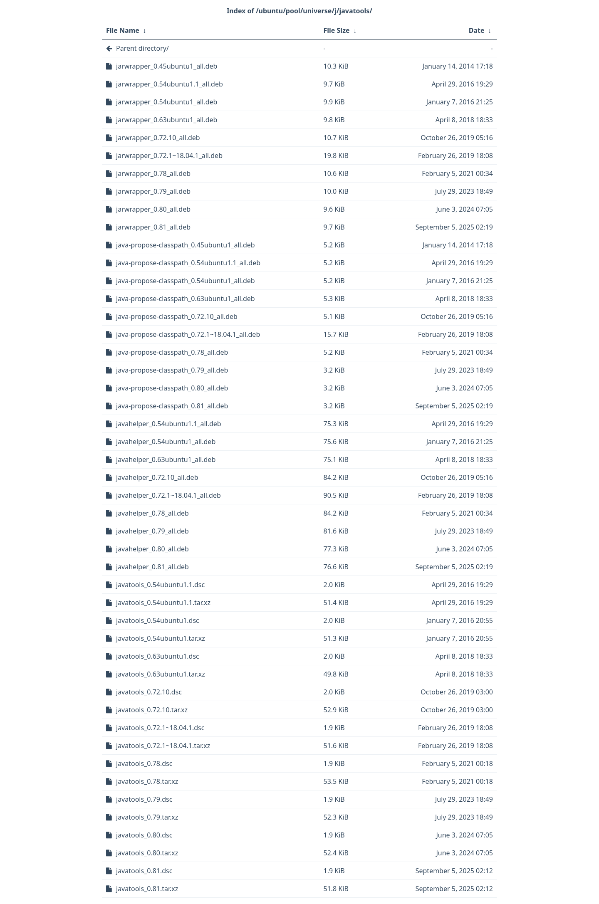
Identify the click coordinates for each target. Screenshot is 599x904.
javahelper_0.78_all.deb (152, 513)
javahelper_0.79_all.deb (152, 531)
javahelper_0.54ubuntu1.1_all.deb (168, 423)
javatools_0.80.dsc (144, 835)
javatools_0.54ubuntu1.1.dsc (160, 584)
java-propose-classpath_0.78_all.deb (172, 352)
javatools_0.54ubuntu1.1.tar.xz (163, 602)
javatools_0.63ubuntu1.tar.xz (160, 674)
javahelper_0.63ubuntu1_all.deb (165, 459)
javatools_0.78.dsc (144, 763)
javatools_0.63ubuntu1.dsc (157, 656)
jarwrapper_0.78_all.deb (153, 173)
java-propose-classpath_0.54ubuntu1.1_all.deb (188, 262)
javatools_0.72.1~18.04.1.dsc (160, 727)
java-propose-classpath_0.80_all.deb (172, 388)
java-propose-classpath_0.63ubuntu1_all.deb (185, 298)
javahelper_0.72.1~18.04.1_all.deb (168, 495)
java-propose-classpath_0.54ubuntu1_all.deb (185, 280)
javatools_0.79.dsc (144, 799)
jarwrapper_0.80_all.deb (153, 209)
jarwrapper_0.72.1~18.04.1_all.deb (169, 155)
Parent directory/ (142, 48)
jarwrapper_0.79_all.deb (153, 191)
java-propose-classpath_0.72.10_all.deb (177, 316)
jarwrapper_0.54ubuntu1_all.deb (166, 101)
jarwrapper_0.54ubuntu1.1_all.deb (169, 84)
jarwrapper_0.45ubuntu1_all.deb (166, 66)
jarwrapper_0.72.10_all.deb (158, 137)
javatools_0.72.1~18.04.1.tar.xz (163, 745)
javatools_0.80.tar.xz (147, 852)
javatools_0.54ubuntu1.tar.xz (160, 638)
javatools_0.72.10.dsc (149, 692)
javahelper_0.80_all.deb (152, 548)
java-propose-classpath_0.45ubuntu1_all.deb (185, 244)
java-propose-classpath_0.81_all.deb (172, 405)
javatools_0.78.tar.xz (147, 781)
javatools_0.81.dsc (144, 870)
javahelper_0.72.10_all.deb (157, 477)
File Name (122, 30)
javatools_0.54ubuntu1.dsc (157, 620)
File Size (337, 30)
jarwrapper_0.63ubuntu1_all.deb (166, 119)
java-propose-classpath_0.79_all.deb (172, 370)
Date (477, 30)
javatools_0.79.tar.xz (147, 817)
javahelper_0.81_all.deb (152, 566)
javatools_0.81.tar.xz (147, 888)
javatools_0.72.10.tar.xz (152, 709)
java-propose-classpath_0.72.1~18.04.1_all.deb (188, 334)
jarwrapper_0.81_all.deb (153, 227)
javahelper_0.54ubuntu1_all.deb (165, 441)
